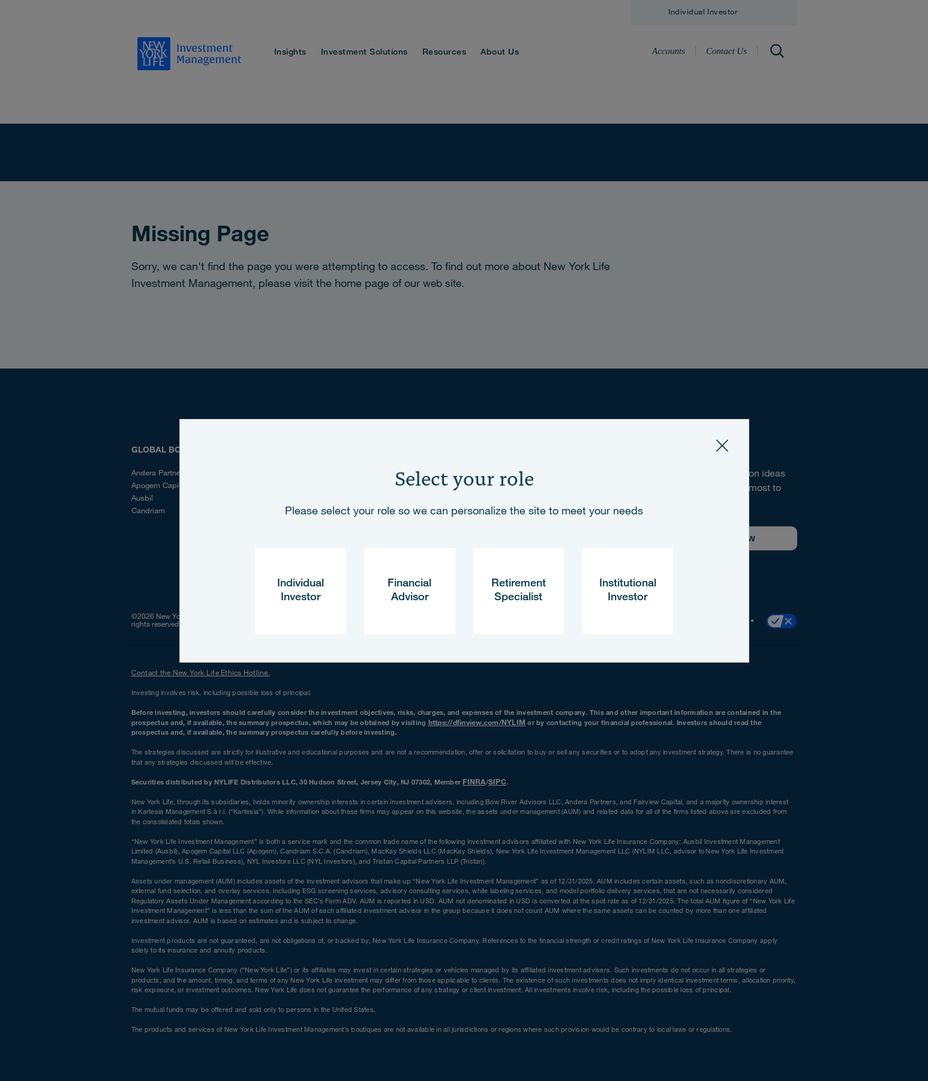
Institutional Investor (627, 591)
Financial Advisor (409, 591)
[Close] (722, 446)
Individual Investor (300, 591)
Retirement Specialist (518, 591)
